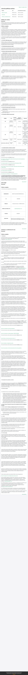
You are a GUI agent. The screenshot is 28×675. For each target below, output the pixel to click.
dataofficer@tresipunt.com (18, 211)
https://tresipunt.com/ (9, 242)
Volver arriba (24, 184)
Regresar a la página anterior (23, 7)
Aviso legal (3, 14)
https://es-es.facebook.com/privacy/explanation (8, 333)
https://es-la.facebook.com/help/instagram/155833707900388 (10, 338)
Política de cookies (4, 12)
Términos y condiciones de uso (6, 16)
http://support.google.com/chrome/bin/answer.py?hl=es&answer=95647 (11, 165)
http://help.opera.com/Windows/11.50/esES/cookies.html (9, 176)
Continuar (14, 674)
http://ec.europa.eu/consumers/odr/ (8, 492)
